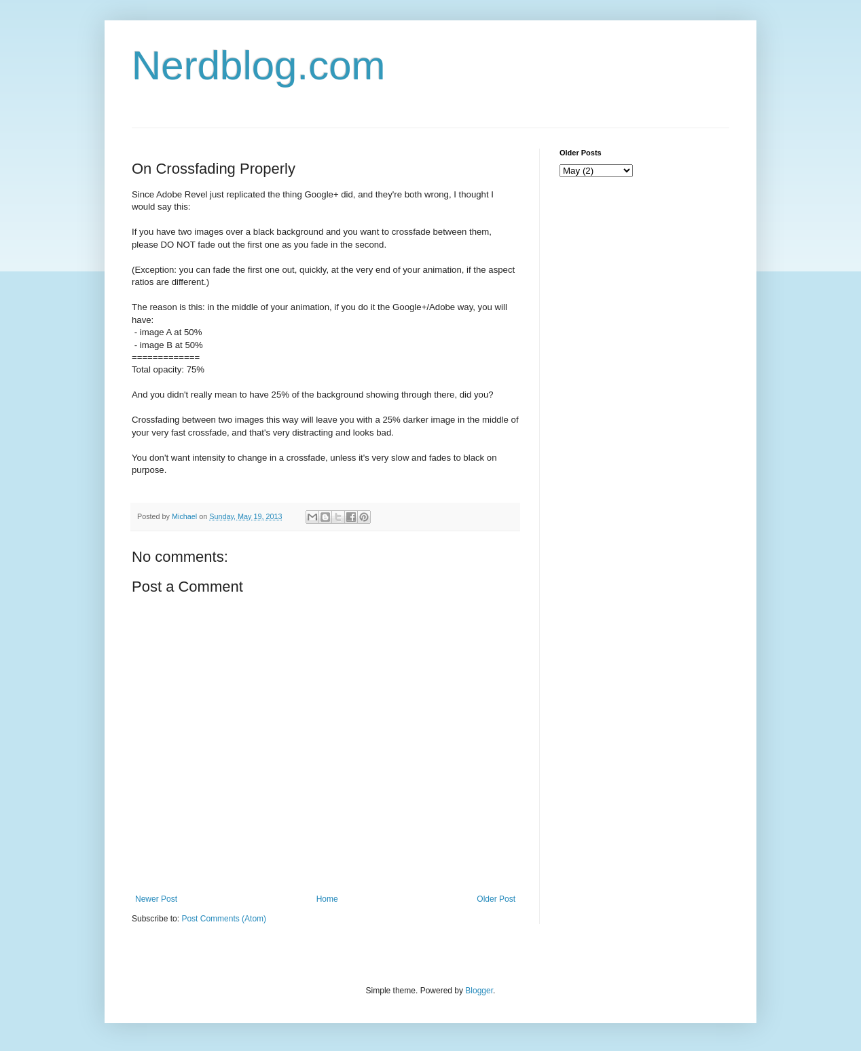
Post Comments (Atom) (223, 918)
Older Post (496, 899)
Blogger (479, 990)
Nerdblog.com (259, 65)
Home (327, 899)
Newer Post (156, 899)
